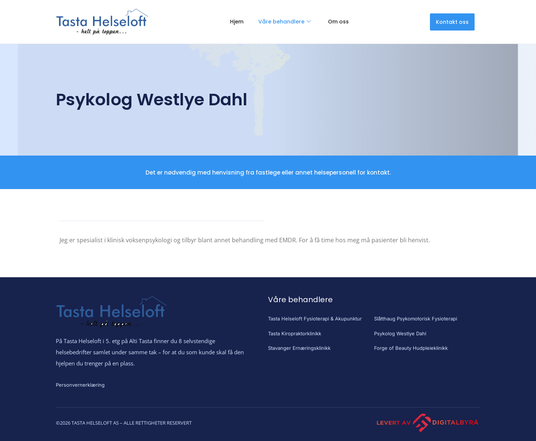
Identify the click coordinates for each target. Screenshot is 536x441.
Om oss (338, 21)
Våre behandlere (284, 21)
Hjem (236, 21)
